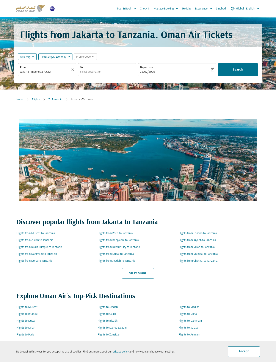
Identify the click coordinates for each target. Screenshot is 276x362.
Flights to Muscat (27, 307)
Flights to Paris (25, 334)
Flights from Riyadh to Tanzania (197, 240)
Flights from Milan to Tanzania (197, 247)
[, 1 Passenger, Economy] (53, 57)
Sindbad (221, 8)
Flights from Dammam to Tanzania (36, 254)
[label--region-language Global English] (245, 8)
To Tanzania (55, 99)
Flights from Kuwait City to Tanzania (119, 247)
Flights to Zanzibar (108, 334)
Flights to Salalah (189, 327)
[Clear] (73, 69)
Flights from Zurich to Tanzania (34, 240)
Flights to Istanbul (27, 314)
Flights (36, 99)
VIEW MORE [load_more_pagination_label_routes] (138, 273)
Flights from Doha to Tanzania (34, 261)
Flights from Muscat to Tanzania (35, 233)
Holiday (186, 8)
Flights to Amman (189, 334)
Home (19, 99)
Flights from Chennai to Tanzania (198, 261)
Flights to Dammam (190, 321)
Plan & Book (127, 8)
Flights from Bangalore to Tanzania (118, 240)
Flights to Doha (188, 314)
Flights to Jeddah (107, 307)
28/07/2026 (147, 72)
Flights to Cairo (106, 314)
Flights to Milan (25, 327)
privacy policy (121, 351)
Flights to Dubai (25, 321)
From (23, 67)
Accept (244, 351)
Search (238, 69)
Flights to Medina (189, 307)
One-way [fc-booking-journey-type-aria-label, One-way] (25, 56)
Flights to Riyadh (107, 321)
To (81, 67)
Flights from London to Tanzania (198, 233)
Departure (146, 67)
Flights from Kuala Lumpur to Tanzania (39, 247)
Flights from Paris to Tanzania (115, 233)
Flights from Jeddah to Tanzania (116, 261)
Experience (204, 8)
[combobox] (45, 72)
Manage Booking (167, 8)
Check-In (145, 8)
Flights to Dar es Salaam (112, 327)
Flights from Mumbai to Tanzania (198, 254)
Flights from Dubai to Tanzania (115, 254)
